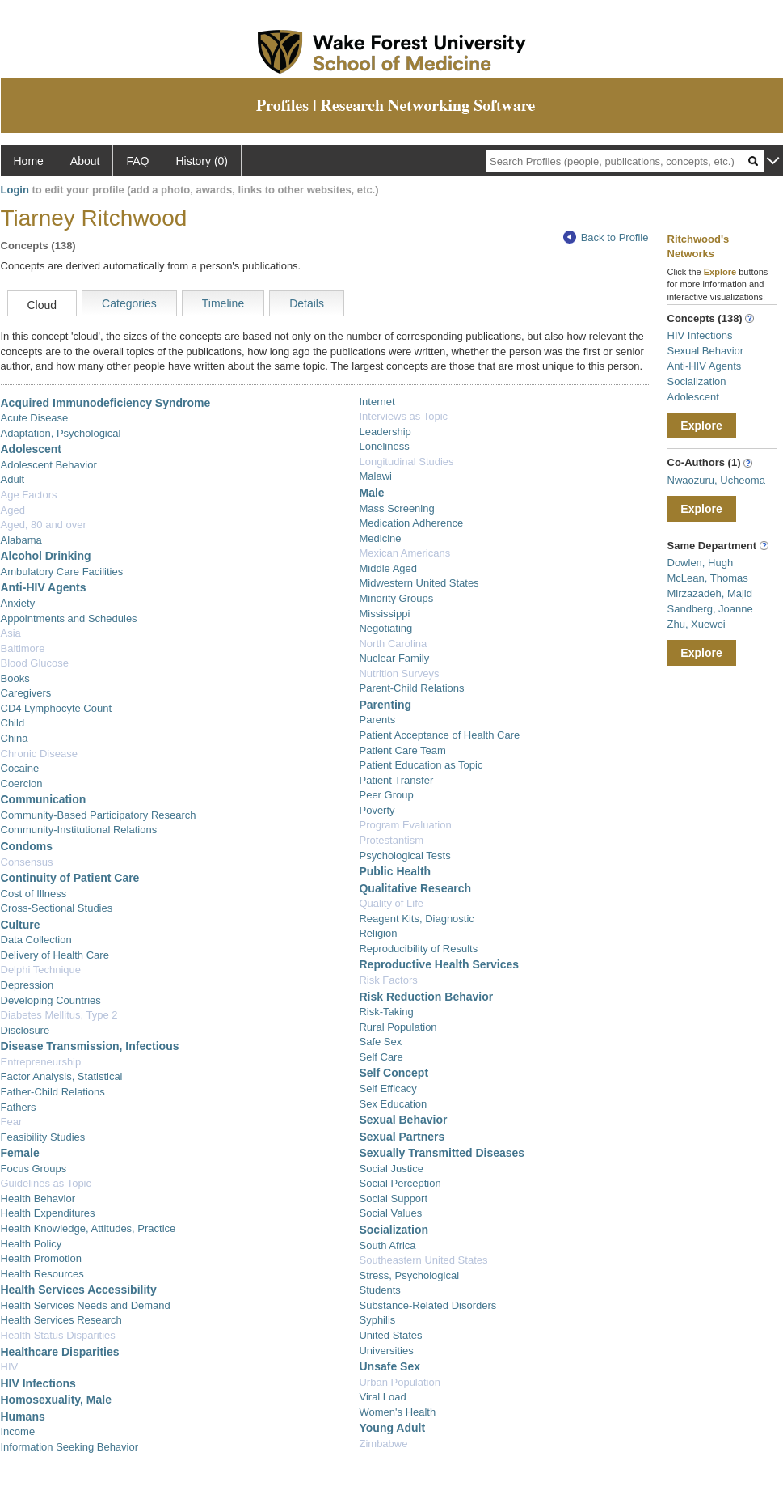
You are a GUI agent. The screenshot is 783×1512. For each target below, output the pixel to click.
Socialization (393, 1229)
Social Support (393, 1198)
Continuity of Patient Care (70, 877)
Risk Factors (388, 980)
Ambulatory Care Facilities (62, 571)
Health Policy (31, 1244)
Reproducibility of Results (418, 948)
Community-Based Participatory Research (98, 815)
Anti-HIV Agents (43, 587)
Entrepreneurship (41, 1062)
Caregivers (26, 693)
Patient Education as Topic (420, 765)
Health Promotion (41, 1258)
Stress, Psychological (409, 1275)
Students (379, 1290)
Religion (378, 933)
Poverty (376, 810)
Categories (129, 303)
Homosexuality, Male (56, 1399)
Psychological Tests (404, 855)
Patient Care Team (402, 750)
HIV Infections (38, 1383)
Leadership (384, 432)
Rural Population (397, 1027)
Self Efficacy (387, 1088)
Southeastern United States (423, 1260)
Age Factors (29, 495)
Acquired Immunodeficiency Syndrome (106, 402)
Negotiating (385, 628)
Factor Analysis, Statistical (62, 1076)
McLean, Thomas (707, 578)
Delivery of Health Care (55, 955)
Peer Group (386, 795)
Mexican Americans (404, 553)
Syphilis (377, 1320)
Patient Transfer (396, 780)
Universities (386, 1351)
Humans (23, 1416)
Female (20, 1152)
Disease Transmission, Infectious (90, 1046)
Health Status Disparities (58, 1335)
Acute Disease (35, 418)
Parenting (385, 704)
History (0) (201, 161)
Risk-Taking (386, 1012)
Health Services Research (61, 1320)
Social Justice (391, 1169)
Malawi (375, 476)
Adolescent (31, 449)
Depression (27, 985)
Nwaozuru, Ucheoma (716, 480)
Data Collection (36, 940)
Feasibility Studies (43, 1137)
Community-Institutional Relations (79, 830)
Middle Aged (388, 568)
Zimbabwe (383, 1444)
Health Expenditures (48, 1213)
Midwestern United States (418, 583)
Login (15, 190)
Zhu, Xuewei (696, 624)
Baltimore (23, 648)
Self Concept (393, 1072)
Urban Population (399, 1382)
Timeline (223, 303)
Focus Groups (34, 1169)
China (14, 738)
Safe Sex (380, 1042)
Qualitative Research (415, 888)
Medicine (380, 538)
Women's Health (397, 1412)
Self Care (380, 1057)
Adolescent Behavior (49, 465)
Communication (43, 799)
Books (15, 678)
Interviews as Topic (403, 416)
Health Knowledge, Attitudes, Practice (88, 1228)
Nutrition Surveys (399, 673)
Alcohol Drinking (46, 555)
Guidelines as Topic (46, 1183)
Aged (13, 510)
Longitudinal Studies (406, 461)
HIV (10, 1367)
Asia (11, 633)
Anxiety (18, 603)
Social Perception (399, 1183)
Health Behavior (38, 1198)
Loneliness (384, 446)
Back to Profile (606, 237)
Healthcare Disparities (60, 1351)
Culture (20, 924)
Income (18, 1431)
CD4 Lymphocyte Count (56, 708)
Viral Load (382, 1397)
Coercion (22, 783)
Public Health (395, 871)
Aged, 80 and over (43, 525)
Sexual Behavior (403, 1119)
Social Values (390, 1213)
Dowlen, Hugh (700, 563)
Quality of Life (391, 903)
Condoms (27, 846)
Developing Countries (51, 1000)
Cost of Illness (34, 893)
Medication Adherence (411, 523)
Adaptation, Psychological (61, 433)
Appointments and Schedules (69, 618)
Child (13, 723)
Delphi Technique (41, 970)
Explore (701, 425)
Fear (12, 1122)
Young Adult (392, 1427)
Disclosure (25, 1030)
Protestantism (391, 840)
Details (306, 303)
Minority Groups (396, 598)
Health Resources (42, 1274)
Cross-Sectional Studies (57, 908)
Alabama (21, 540)
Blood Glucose (35, 663)
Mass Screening (396, 508)
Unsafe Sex (389, 1366)
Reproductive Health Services (439, 964)
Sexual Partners (401, 1136)
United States (390, 1335)
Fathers (18, 1107)
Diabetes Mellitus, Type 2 (59, 1015)
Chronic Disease (39, 754)
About (85, 161)
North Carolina (393, 643)
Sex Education (393, 1104)
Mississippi (384, 614)
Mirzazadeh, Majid (710, 593)
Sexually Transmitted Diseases (441, 1152)
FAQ (137, 161)
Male (371, 492)
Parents (377, 720)
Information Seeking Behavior (70, 1447)
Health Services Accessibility (79, 1289)
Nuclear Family (394, 658)
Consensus (27, 862)
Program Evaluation (405, 825)
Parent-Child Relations (411, 688)
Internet (376, 402)
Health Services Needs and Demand (85, 1305)
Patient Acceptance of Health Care (439, 735)
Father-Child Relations (53, 1092)
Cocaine (20, 768)
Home (29, 161)
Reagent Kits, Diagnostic (416, 919)
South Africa (387, 1245)
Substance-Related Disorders (427, 1305)
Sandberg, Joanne (710, 609)
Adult (13, 479)
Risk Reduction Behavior (426, 996)
